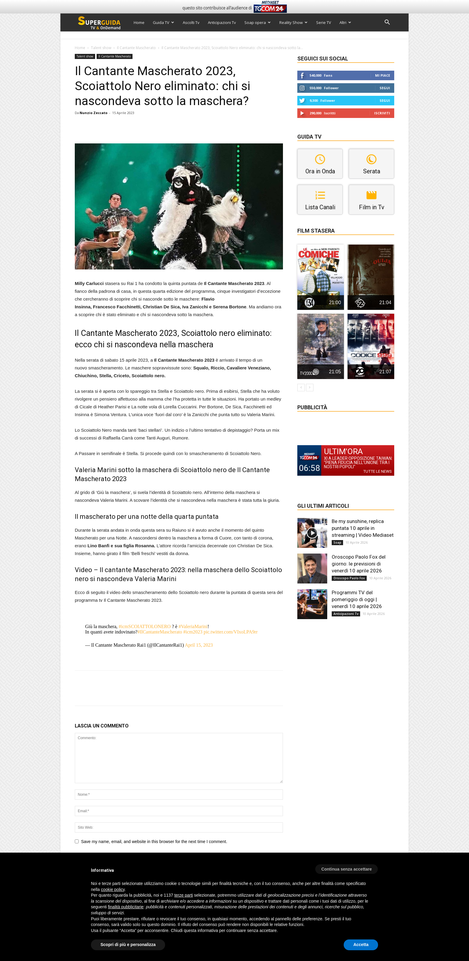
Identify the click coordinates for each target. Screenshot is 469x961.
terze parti (183, 895)
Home (139, 22)
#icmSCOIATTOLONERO (145, 626)
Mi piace (382, 75)
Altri (345, 22)
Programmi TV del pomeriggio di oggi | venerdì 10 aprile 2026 (357, 599)
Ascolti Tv (191, 22)
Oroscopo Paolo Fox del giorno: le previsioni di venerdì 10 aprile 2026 (359, 564)
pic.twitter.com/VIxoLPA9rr (231, 631)
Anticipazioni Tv (222, 22)
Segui (385, 88)
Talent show (101, 47)
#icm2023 (192, 631)
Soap (337, 542)
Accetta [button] (360, 944)
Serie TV (323, 22)
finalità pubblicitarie (126, 906)
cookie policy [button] (112, 889)
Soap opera (257, 22)
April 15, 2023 (199, 645)
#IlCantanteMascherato (159, 631)
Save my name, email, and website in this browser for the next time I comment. (154, 841)
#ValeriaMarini (193, 626)
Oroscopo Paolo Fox (349, 578)
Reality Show (293, 22)
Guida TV (163, 22)
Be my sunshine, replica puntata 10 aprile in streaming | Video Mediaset (363, 528)
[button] (387, 23)
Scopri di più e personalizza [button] (128, 944)
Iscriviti (382, 113)
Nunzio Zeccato (93, 112)
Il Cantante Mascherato (136, 47)
